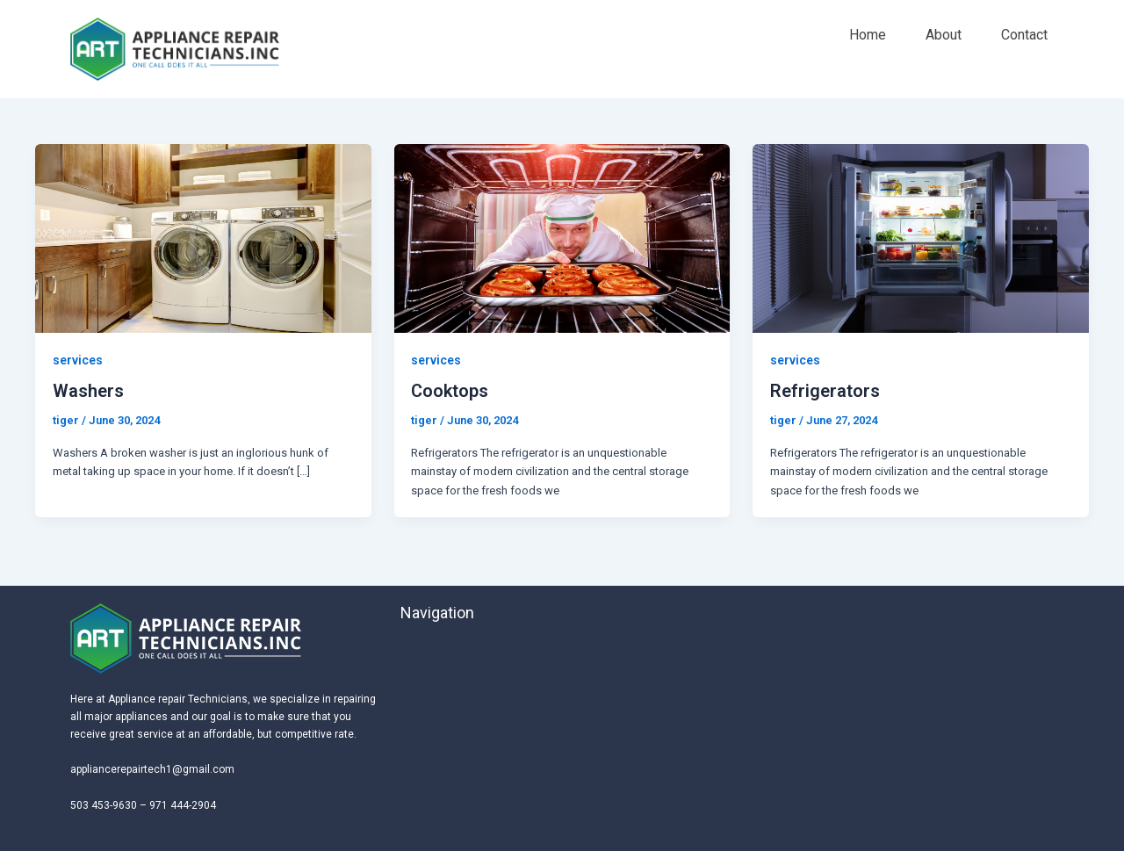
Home (867, 34)
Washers (88, 390)
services (78, 360)
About (944, 34)
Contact (1024, 34)
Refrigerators (825, 390)
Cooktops (449, 390)
